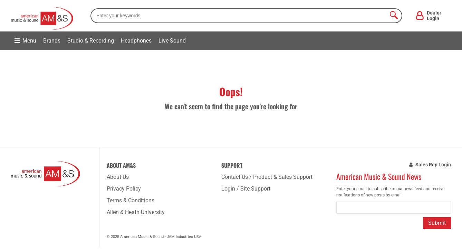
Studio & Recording (90, 40)
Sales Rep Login (433, 164)
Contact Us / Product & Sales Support (266, 177)
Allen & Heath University (136, 212)
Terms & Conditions (130, 200)
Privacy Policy (124, 188)
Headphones (136, 40)
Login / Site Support (245, 188)
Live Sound (172, 40)
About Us (118, 177)
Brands (51, 40)
